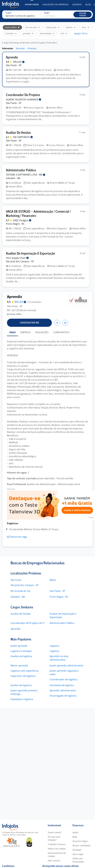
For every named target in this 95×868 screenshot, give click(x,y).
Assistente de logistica (62, 685)
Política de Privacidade (78, 860)
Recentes (20, 48)
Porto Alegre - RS (59, 596)
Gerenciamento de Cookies (57, 855)
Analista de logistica (21, 656)
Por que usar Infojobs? (54, 838)
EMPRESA (25, 332)
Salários (77, 4)
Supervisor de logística (23, 676)
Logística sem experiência (25, 670)
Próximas (32, 48)
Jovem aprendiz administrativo (66, 665)
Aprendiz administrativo (63, 690)
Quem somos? (54, 832)
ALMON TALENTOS (23, 99)
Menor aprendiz (19, 665)
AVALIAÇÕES (42, 332)
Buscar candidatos (82, 845)
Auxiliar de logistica (21, 685)
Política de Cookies (57, 848)
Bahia (53, 580)
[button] (82, 14)
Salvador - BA (18, 596)
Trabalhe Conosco (56, 844)
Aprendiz (15, 628)
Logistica (54, 645)
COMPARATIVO (61, 332)
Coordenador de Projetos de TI (27, 623)
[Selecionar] (19, 27)
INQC (22, 220)
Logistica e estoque (21, 651)
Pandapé (77, 849)
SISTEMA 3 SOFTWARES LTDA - (25, 174)
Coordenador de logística (63, 679)
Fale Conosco (54, 860)
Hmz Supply (17, 258)
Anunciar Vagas (80, 841)
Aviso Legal (78, 854)
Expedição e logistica (22, 699)
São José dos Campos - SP (25, 585)
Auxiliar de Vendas (21, 613)
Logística (54, 651)
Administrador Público (62, 623)
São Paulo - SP (57, 591)
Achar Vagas (32, 4)
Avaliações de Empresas (55, 4)
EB (23, 137)
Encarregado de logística (63, 695)
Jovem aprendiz (19, 645)
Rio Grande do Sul (20, 591)
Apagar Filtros (80, 33)
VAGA (12, 332)
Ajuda (75, 832)
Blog (88, 4)
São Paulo (16, 580)
